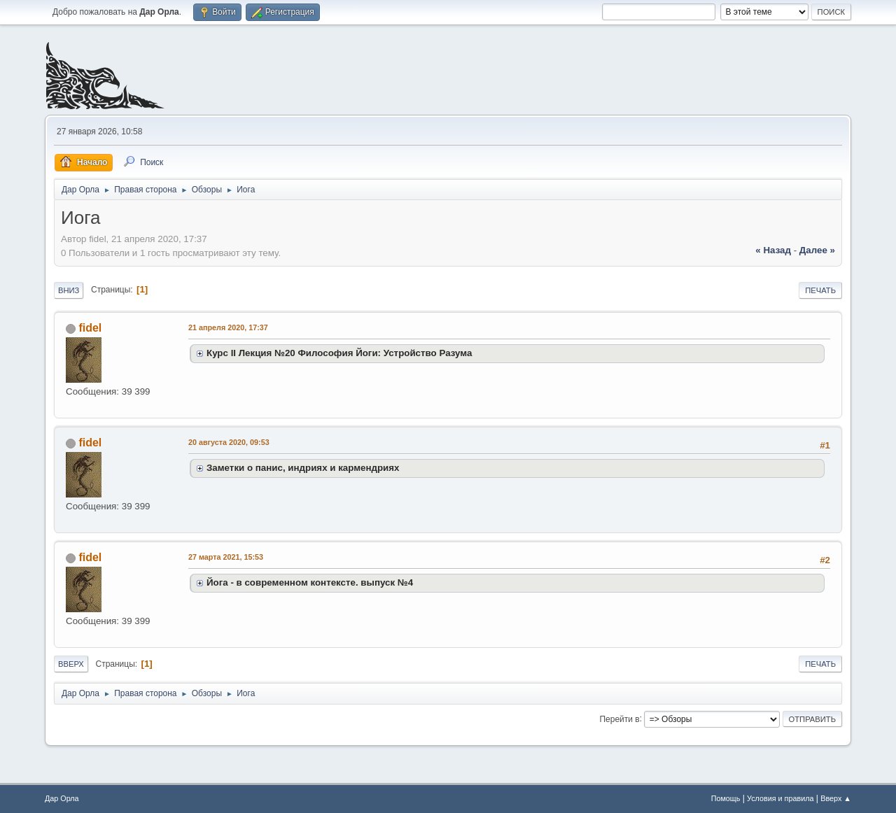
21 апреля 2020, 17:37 (228, 327)
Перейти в (619, 718)
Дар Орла (62, 798)
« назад (773, 250)
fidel (90, 328)
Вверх (71, 664)
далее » (817, 250)
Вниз (68, 290)
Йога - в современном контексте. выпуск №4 (309, 582)
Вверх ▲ (835, 798)
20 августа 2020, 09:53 (229, 442)
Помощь (726, 798)
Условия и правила (780, 798)
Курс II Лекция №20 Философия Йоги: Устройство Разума (339, 353)
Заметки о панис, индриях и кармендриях (303, 467)
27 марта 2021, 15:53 (225, 557)
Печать (820, 290)
